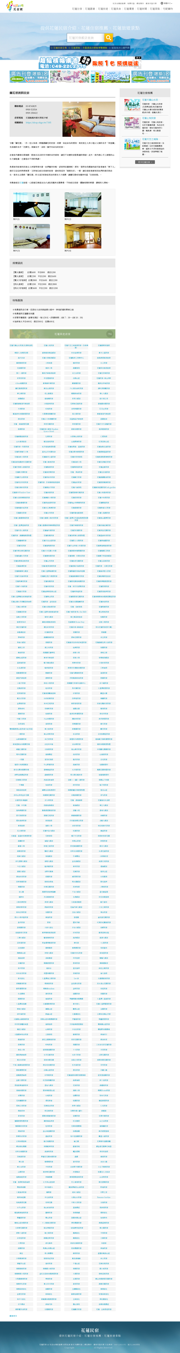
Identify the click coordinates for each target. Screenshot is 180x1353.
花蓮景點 (155, 8)
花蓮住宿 (77, 8)
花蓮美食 (116, 8)
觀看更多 (13, 1316)
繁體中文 (166, 3)
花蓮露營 (90, 8)
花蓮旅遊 (103, 8)
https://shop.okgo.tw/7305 (38, 122)
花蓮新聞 (142, 8)
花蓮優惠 (129, 8)
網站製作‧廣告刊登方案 (147, 3)
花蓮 (21, 182)
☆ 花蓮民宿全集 (59, 47)
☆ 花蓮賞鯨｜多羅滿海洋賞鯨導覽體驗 (87, 47)
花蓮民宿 (15, 6)
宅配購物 (168, 8)
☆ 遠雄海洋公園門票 (119, 47)
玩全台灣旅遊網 (119, 3)
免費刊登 (131, 3)
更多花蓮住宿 (145, 172)
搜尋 (108, 38)
